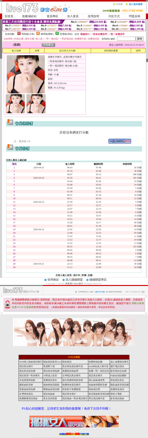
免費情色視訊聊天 (71, 384)
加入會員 (73, 16)
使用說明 (93, 16)
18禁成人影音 (50, 375)
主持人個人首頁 (64, 275)
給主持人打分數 (68, 50)
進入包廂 (16, 50)
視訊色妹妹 (49, 394)
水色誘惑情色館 (27, 380)
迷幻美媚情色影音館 (72, 380)
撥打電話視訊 (117, 366)
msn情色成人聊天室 (99, 366)
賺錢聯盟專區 (98, 279)
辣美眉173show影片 (74, 283)
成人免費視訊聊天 (119, 361)
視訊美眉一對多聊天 (29, 375)
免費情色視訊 (117, 389)
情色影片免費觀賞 (71, 389)
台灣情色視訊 (26, 394)
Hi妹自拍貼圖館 (118, 375)
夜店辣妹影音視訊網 (99, 394)
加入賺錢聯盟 (74, 279)
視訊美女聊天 (26, 366)
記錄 (90, 275)
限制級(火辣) (28, 34)
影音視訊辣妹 (117, 398)
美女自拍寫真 (50, 398)
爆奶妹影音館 (26, 384)
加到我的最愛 (111, 50)
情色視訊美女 (117, 380)
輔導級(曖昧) (47, 34)
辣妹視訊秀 (94, 389)
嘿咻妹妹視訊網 (51, 389)
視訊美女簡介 (69, 394)
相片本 (76, 275)
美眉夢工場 (49, 366)
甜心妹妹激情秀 (97, 380)
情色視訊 (67, 361)
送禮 (37, 50)
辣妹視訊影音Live (52, 361)
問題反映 (134, 16)
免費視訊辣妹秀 (70, 371)
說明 (138, 50)
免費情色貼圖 (95, 361)
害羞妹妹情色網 (27, 389)
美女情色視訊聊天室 (72, 366)
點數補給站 (29, 16)
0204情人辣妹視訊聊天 (30, 361)
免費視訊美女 (50, 380)
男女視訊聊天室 (97, 398)
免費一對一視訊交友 (99, 371)
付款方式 (114, 16)
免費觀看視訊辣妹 (28, 398)
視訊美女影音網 (27, 371)
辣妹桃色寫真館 (51, 384)
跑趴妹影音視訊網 (119, 384)
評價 (84, 275)
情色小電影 (116, 394)
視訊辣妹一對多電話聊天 (75, 398)
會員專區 (52, 16)
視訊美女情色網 (51, 371)
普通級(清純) (66, 34)
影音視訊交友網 (118, 371)
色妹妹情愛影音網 (98, 384)
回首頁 (9, 16)
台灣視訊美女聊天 (71, 375)
